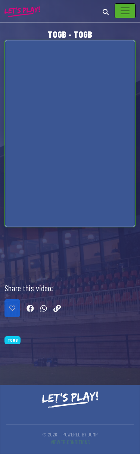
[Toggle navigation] (125, 10)
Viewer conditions (70, 441)
